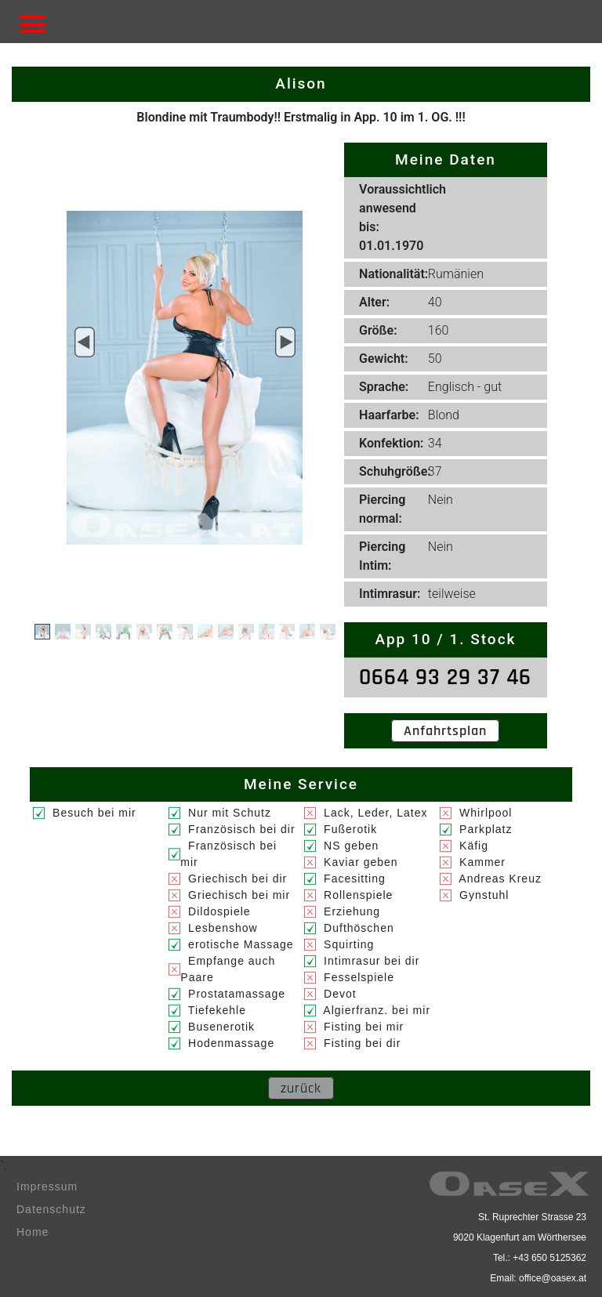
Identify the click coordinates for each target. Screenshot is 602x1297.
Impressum (47, 1186)
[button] (84, 342)
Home (32, 1232)
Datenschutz (51, 1209)
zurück (301, 1088)
